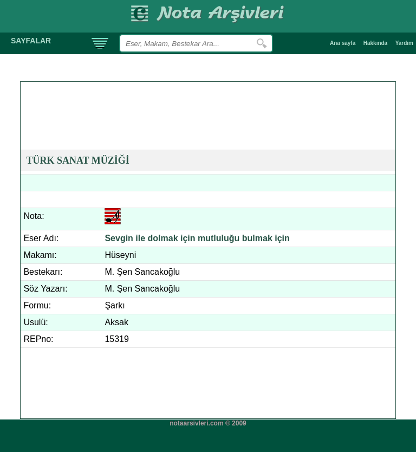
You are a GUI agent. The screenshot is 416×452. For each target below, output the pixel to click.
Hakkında (375, 43)
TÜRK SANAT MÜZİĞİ (77, 160)
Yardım (404, 43)
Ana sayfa (342, 43)
